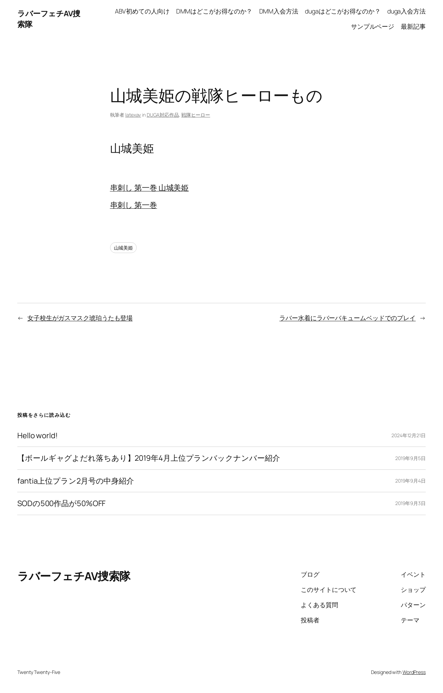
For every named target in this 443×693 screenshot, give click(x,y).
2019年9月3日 (410, 503)
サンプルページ (372, 26)
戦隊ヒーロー (195, 114)
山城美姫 (123, 247)
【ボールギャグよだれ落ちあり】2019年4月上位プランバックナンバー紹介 (148, 458)
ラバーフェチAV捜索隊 (73, 576)
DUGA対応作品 (163, 114)
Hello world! (37, 435)
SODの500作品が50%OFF (61, 503)
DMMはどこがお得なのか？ (214, 11)
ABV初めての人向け (142, 11)
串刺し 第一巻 (133, 205)
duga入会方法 (406, 11)
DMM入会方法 (278, 11)
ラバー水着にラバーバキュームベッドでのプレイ (347, 318)
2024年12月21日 (408, 435)
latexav (133, 114)
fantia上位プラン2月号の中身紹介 (75, 481)
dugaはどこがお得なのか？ (343, 11)
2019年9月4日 (410, 480)
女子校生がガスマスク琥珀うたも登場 (80, 318)
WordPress (414, 672)
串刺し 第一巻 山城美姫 (149, 187)
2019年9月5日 (410, 458)
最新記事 (413, 26)
